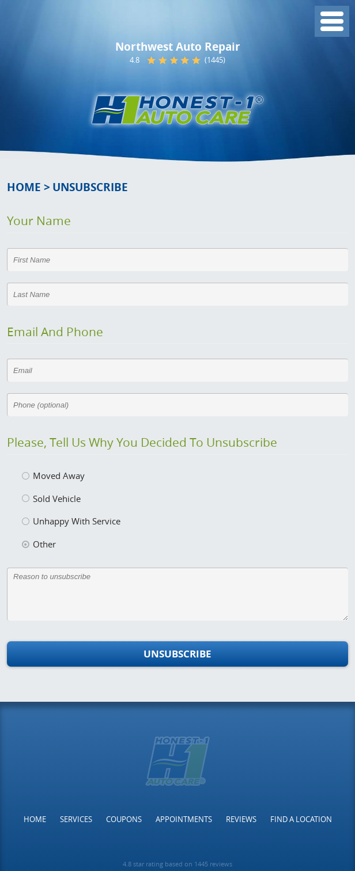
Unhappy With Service (76, 521)
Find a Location (301, 819)
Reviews (241, 819)
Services (76, 819)
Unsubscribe (90, 187)
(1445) (215, 60)
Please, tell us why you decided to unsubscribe (142, 442)
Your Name (39, 220)
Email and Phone (55, 332)
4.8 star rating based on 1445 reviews (177, 864)
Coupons (124, 819)
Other (44, 544)
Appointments (184, 819)
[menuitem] (35, 819)
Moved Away (59, 475)
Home (24, 187)
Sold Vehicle (57, 498)
